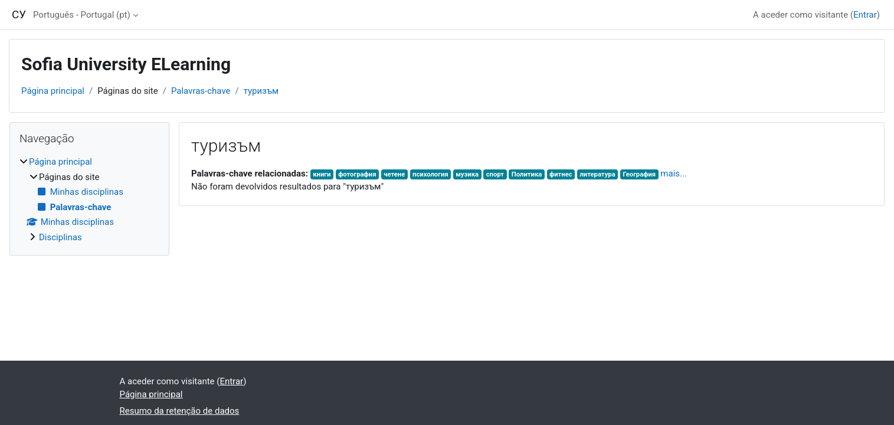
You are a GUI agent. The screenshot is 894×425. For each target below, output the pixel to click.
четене (394, 174)
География (639, 174)
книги (321, 174)
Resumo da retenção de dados (180, 411)
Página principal (52, 91)
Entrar (865, 14)
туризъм (261, 91)
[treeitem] (89, 199)
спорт (495, 174)
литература (597, 174)
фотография (357, 174)
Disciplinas (60, 237)
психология (430, 174)
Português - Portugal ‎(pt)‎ (81, 14)
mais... (673, 173)
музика (467, 174)
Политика (527, 174)
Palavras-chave (201, 91)
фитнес (560, 174)
